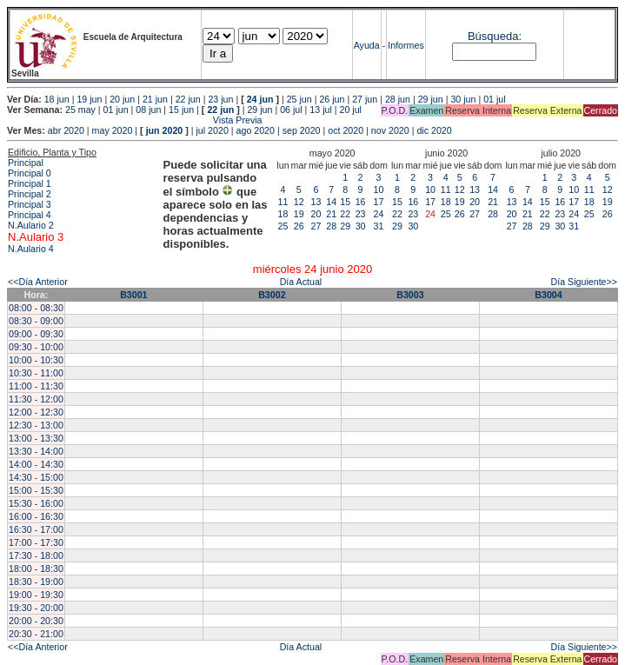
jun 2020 (164, 130)
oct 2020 (345, 130)
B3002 (271, 294)
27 (316, 226)
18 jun (57, 99)
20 (316, 214)
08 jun (148, 109)
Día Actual (301, 281)
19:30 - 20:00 (36, 607)
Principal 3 (29, 204)
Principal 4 (29, 214)
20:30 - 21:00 (36, 633)
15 (345, 201)
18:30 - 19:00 (36, 581)
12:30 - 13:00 (36, 425)
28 (331, 226)
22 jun (188, 99)
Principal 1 (29, 183)
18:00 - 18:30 (36, 568)
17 (379, 201)
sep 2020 (302, 130)
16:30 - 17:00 (36, 529)
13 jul (320, 109)
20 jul (351, 109)
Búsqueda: (495, 36)
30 (361, 226)
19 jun (89, 99)
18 (283, 214)
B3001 (133, 294)
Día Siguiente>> (584, 281)
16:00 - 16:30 (36, 516)
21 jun (155, 99)
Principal (25, 162)
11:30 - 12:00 (36, 399)
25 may (80, 109)
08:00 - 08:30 (36, 308)
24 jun (260, 99)
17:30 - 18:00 (36, 555)
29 (345, 226)
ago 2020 (255, 130)
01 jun (116, 109)
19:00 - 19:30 (36, 594)
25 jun (299, 99)
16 (361, 201)
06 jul (291, 109)
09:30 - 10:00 (36, 347)
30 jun (462, 99)
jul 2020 (212, 130)
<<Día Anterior (38, 281)
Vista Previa (135, 120)
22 (345, 214)
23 (361, 214)
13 (316, 201)
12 (299, 201)
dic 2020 (433, 130)
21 (331, 214)
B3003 (409, 294)
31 (379, 226)
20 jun (122, 99)
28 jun (397, 99)
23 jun (220, 99)
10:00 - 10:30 (36, 360)
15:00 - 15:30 (36, 490)
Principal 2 (29, 194)
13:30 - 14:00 (36, 451)
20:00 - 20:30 (36, 620)
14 (331, 201)
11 (283, 201)
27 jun (364, 99)
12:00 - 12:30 (36, 412)
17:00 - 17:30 (36, 542)
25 (283, 226)
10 (379, 189)
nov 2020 (390, 130)
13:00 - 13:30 (36, 438)
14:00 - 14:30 (36, 464)
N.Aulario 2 (31, 225)
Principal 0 (29, 173)
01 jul (494, 99)
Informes (405, 45)
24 (379, 214)
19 (299, 214)
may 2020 (112, 130)
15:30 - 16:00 (36, 503)
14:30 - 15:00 (36, 477)
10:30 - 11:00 (36, 373)
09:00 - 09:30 (36, 334)
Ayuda (367, 45)
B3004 (548, 294)
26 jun (331, 99)
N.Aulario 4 (31, 248)
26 (299, 226)
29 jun (430, 99)
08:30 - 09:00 (36, 321)
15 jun (181, 109)
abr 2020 (66, 130)
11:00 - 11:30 (36, 386)
